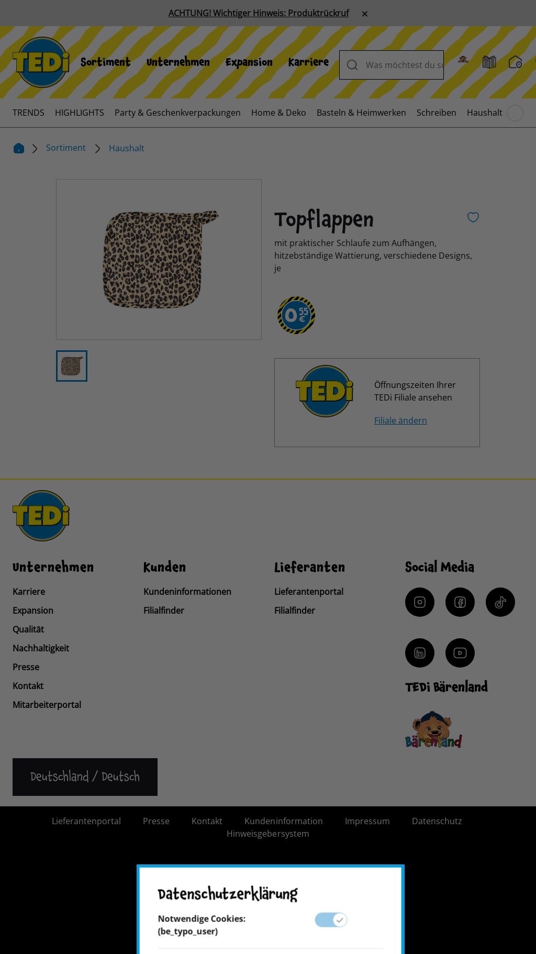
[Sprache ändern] (85, 777)
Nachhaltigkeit (41, 648)
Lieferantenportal (308, 591)
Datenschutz (437, 821)
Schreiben (436, 112)
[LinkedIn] (419, 653)
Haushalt (484, 112)
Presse (26, 667)
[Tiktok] (500, 602)
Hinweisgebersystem (268, 833)
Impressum (367, 821)
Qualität (28, 629)
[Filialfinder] (515, 62)
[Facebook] (460, 602)
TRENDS (28, 112)
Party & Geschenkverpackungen (178, 112)
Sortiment (106, 62)
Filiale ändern (400, 420)
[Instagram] (419, 602)
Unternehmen (178, 62)
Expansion (249, 62)
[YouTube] (460, 653)
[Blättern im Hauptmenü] (515, 113)
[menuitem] (106, 62)
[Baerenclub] (433, 729)
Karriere (308, 62)
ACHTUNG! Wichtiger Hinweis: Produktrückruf (259, 13)
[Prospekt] (489, 62)
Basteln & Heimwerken (361, 112)
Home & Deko (278, 112)
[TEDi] (41, 61)
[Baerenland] (463, 62)
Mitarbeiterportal (47, 705)
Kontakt (28, 686)
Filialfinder (163, 610)
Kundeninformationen (187, 591)
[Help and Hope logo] (302, 904)
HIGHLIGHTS (79, 112)
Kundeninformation (283, 821)
